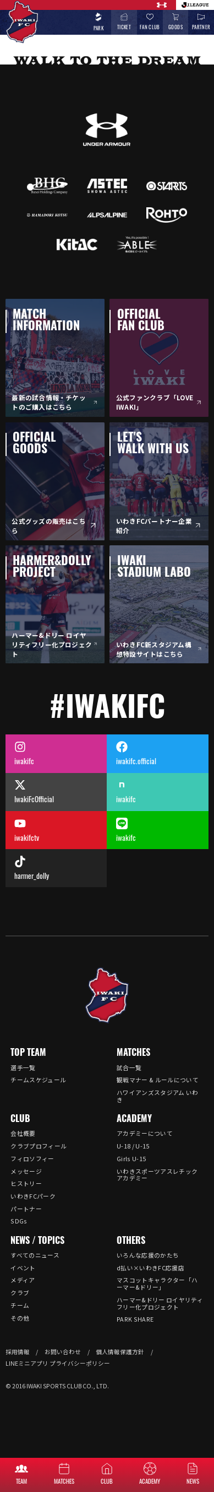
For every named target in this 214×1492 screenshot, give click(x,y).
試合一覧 (129, 1068)
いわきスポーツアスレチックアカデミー (157, 1175)
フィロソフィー (32, 1159)
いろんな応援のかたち (148, 1255)
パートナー (26, 1209)
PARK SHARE (135, 1319)
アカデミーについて (145, 1133)
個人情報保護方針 (120, 1352)
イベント (22, 1268)
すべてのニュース (34, 1255)
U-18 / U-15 (133, 1146)
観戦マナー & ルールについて (158, 1080)
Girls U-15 (131, 1159)
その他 (19, 1318)
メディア (22, 1280)
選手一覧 (22, 1068)
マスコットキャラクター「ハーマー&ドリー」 (157, 1283)
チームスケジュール (38, 1080)
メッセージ (26, 1171)
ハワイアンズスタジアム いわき (158, 1096)
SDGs (18, 1221)
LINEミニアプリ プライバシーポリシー (58, 1363)
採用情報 (18, 1352)
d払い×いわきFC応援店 (150, 1268)
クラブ (19, 1293)
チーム (19, 1305)
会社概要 (22, 1133)
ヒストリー (26, 1183)
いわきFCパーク (33, 1196)
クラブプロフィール (38, 1146)
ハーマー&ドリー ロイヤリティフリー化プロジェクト (160, 1303)
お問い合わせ (63, 1352)
